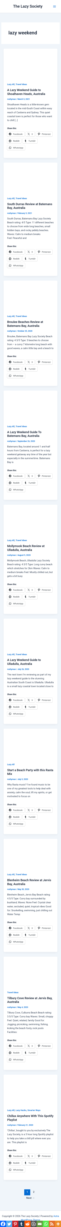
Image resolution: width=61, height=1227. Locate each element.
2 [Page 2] (33, 1191)
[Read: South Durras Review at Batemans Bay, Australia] (30, 177)
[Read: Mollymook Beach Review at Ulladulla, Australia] (30, 519)
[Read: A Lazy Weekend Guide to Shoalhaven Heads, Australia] (30, 63)
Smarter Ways (34, 1110)
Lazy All (10, 84)
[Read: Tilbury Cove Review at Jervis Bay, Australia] (30, 971)
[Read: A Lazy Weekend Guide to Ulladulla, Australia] (30, 633)
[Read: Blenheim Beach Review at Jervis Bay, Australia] (30, 853)
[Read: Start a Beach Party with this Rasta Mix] (30, 743)
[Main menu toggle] (54, 6)
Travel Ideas (21, 84)
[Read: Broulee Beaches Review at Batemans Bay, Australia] (30, 295)
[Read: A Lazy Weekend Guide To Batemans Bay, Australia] (30, 405)
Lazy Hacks (21, 1110)
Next (30, 1197)
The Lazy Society (28, 6)
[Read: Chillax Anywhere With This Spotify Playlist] (30, 1089)
